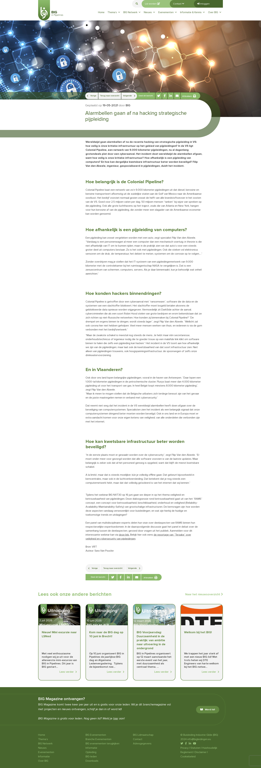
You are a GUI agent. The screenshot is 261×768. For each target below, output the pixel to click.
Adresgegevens (142, 743)
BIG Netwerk (132, 12)
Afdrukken (189, 96)
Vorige (91, 96)
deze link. (124, 534)
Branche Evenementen (98, 739)
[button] (136, 3)
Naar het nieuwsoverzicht (204, 594)
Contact (178, 3)
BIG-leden (91, 756)
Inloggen (203, 3)
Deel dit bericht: (146, 96)
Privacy (184, 748)
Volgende (129, 96)
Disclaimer (201, 752)
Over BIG (215, 12)
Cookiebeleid (188, 756)
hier (115, 718)
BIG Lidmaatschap (143, 735)
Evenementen (167, 12)
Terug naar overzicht (109, 96)
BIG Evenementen (96, 735)
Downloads (92, 761)
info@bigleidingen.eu (199, 739)
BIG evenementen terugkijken (102, 743)
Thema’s (114, 12)
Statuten (195, 748)
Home (101, 12)
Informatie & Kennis (192, 12)
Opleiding (91, 752)
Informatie (44, 756)
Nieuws (149, 12)
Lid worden (152, 3)
